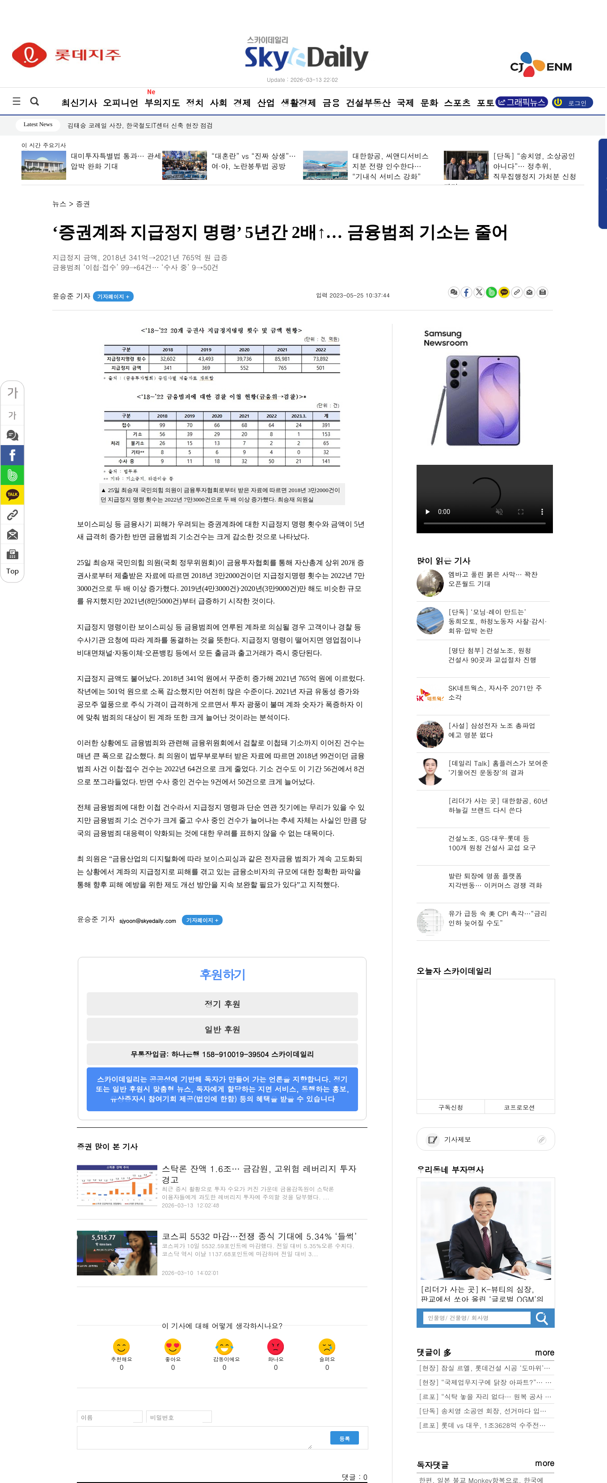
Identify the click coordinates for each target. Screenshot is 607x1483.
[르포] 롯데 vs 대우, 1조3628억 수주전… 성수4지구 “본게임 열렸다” (486, 1425)
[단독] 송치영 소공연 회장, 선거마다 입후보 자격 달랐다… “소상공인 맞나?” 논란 (486, 1410)
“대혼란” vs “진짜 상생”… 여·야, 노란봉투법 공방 (253, 161)
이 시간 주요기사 (43, 146)
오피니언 (121, 102)
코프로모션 (519, 1107)
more (544, 1352)
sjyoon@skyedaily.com (148, 920)
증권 (83, 204)
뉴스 (59, 204)
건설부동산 (368, 102)
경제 (242, 102)
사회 (219, 102)
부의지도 (162, 102)
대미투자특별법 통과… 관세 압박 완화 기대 (115, 161)
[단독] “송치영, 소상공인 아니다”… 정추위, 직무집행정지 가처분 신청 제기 (509, 171)
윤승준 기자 (93, 296)
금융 (331, 102)
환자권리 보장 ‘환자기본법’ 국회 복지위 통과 (130, 125)
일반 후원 (222, 1029)
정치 (195, 102)
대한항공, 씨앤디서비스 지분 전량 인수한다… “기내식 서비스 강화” (390, 166)
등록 (344, 1438)
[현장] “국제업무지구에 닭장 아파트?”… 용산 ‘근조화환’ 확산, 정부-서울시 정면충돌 (486, 1382)
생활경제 (298, 102)
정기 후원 (222, 1004)
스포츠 (457, 102)
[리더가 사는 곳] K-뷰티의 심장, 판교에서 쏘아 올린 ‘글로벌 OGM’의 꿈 (482, 1293)
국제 (405, 102)
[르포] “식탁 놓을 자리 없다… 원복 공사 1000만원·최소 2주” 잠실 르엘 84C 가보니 (486, 1396)
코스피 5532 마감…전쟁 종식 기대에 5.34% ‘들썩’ (259, 1236)
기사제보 (448, 1139)
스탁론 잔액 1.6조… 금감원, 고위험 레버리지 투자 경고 (259, 1174)
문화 (429, 102)
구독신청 (450, 1107)
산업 (266, 102)
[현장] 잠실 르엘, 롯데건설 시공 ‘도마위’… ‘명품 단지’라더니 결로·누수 (486, 1368)
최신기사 (79, 102)
